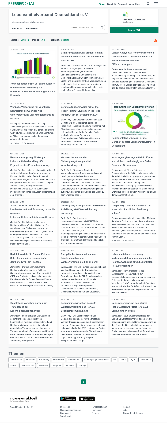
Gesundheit (60, 360)
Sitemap (95, 414)
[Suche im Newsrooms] (87, 27)
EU (117, 360)
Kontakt (126, 407)
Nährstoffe (61, 366)
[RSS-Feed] (155, 40)
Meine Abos (134, 4)
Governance (15, 366)
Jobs (125, 410)
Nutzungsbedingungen (70, 410)
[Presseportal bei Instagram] (31, 407)
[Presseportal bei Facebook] (23, 408)
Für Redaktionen (99, 407)
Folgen (134, 30)
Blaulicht (111, 4)
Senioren (88, 366)
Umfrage (101, 366)
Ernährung (45, 360)
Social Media (66, 417)
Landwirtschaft (44, 366)
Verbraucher (76, 360)
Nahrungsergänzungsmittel (99, 360)
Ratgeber (75, 366)
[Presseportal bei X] (27, 408)
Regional (122, 4)
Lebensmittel (16, 360)
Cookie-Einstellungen (133, 414)
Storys (102, 4)
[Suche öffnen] (148, 4)
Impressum (65, 407)
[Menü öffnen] (156, 4)
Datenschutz (66, 414)
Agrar (137, 360)
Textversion (97, 410)
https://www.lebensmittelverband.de (28, 22)
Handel (29, 366)
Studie (127, 360)
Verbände (31, 360)
